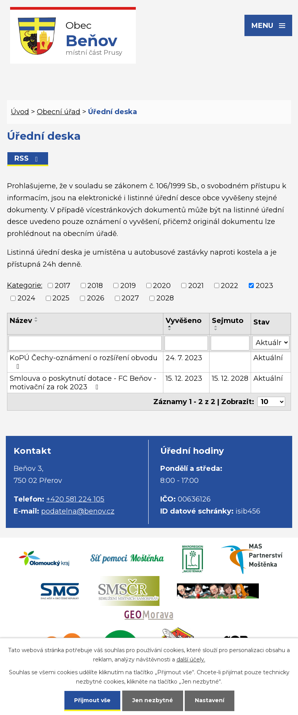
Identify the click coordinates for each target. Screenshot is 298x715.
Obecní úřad (58, 112)
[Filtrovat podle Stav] (270, 342)
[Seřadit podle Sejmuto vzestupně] (216, 326)
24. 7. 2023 (184, 358)
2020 (162, 285)
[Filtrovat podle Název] (85, 343)
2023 (264, 285)
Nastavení (209, 700)
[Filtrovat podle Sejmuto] (230, 343)
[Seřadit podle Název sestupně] (36, 321)
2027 (130, 298)
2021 (196, 285)
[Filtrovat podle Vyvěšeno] (186, 343)
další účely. (191, 659)
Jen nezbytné (152, 700)
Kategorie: (24, 285)
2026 (95, 298)
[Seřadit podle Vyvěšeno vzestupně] (170, 326)
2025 (60, 298)
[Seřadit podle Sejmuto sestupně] (216, 329)
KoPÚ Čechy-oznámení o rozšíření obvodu (84, 362)
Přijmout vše (92, 700)
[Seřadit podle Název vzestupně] (36, 317)
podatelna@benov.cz (77, 511)
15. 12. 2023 (184, 378)
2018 (95, 285)
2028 (165, 298)
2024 (26, 298)
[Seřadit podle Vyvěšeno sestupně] (170, 329)
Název (21, 320)
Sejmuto (227, 320)
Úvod (20, 112)
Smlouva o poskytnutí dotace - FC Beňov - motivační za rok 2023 (83, 382)
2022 (229, 285)
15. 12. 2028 (230, 378)
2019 (128, 285)
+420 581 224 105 (75, 499)
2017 (62, 285)
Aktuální (268, 358)
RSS (27, 158)
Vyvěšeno (183, 320)
